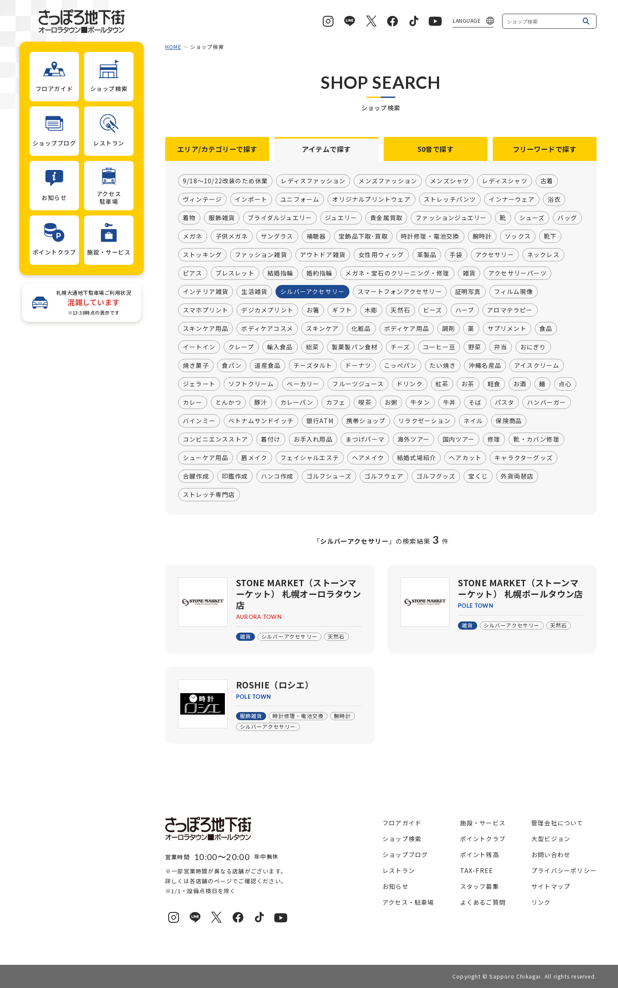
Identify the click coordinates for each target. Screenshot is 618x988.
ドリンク (410, 384)
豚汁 (260, 402)
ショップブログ (405, 854)
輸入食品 (280, 347)
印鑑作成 (235, 476)
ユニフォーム (299, 199)
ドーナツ (358, 365)
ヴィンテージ (202, 199)
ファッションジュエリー (451, 218)
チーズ (400, 347)
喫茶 (364, 402)
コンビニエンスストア (215, 439)
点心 (565, 384)
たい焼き (443, 365)
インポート (251, 199)
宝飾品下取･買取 (363, 236)
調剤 (448, 328)
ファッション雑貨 (261, 255)
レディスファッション (313, 181)
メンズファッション (387, 181)
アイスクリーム (536, 365)
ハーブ (465, 310)
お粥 (391, 402)
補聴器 (316, 236)
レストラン (398, 870)
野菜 (474, 347)
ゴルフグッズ (435, 476)
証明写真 (468, 292)
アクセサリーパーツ (517, 273)
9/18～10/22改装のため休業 (225, 181)
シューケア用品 (205, 458)
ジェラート (199, 384)
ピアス (193, 273)
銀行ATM (319, 421)
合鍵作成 (196, 476)
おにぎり (533, 347)
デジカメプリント (267, 310)
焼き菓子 (196, 365)
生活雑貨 (254, 292)
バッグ (567, 218)
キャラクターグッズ (523, 458)
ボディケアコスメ (267, 328)
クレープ (241, 347)
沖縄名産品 (485, 365)
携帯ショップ (365, 421)
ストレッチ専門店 (209, 495)
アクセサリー (495, 255)
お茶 (467, 384)
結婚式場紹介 (416, 458)
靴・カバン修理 (536, 439)
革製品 (427, 255)
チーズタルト (313, 365)
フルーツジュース (358, 384)
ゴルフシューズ (328, 476)
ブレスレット (234, 273)
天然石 (400, 310)
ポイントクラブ (483, 838)
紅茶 (442, 384)
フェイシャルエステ (309, 458)
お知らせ (395, 886)
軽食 (494, 384)
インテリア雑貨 (205, 292)
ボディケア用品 (406, 328)
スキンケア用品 (205, 328)
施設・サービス (483, 822)
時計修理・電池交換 (430, 236)
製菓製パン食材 (355, 347)
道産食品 (267, 365)
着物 (189, 218)
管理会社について (557, 822)
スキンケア (322, 328)
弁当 (500, 347)
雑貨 (469, 273)
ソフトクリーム (251, 384)
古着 (546, 181)
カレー (193, 402)
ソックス (518, 236)
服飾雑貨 (222, 218)
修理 (494, 439)
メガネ (193, 236)
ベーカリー (303, 384)
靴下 (550, 236)
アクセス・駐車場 (408, 902)
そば (475, 402)
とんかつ (228, 402)
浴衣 (554, 199)
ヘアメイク (368, 458)
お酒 (519, 384)
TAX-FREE (477, 870)
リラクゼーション (424, 421)
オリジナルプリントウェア (371, 199)
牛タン (420, 402)
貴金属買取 (386, 218)
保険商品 (509, 421)
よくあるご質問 (483, 902)
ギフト (342, 310)
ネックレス (543, 255)
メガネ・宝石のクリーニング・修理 (397, 273)
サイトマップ (550, 886)
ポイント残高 (479, 854)
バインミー (199, 421)
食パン (232, 365)
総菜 (312, 347)
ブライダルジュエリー (280, 218)
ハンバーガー (546, 402)
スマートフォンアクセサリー (399, 292)
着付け (271, 439)
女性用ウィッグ (381, 255)
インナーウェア (511, 199)
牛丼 (449, 402)
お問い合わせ (550, 854)
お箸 (312, 310)
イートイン (199, 347)
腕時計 (482, 236)
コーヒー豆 (439, 347)
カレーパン (296, 402)
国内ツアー (458, 439)
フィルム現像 (513, 292)
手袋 (455, 255)
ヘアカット (465, 458)
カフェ (336, 402)
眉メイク (254, 458)
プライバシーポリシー (564, 870)
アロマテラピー (510, 310)
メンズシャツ (449, 181)
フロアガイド (401, 822)
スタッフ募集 (479, 886)
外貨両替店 (517, 476)
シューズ (532, 218)
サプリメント (507, 328)
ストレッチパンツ (450, 199)
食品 (545, 328)
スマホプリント (205, 310)
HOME (173, 46)
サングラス (277, 236)
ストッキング (202, 255)
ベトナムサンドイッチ (261, 421)
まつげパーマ (365, 439)
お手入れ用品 (313, 439)
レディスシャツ (504, 181)
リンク (541, 902)
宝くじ (478, 476)
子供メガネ (231, 236)
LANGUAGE (467, 20)
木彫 (371, 310)
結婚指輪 (280, 273)
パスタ (505, 402)
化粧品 (361, 328)
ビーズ (432, 310)
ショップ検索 (401, 838)
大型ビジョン (550, 838)
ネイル (473, 421)
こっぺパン (400, 365)
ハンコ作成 (277, 476)
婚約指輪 (319, 273)
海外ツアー (413, 439)
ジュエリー (341, 218)
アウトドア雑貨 (322, 255)
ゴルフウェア (383, 476)
